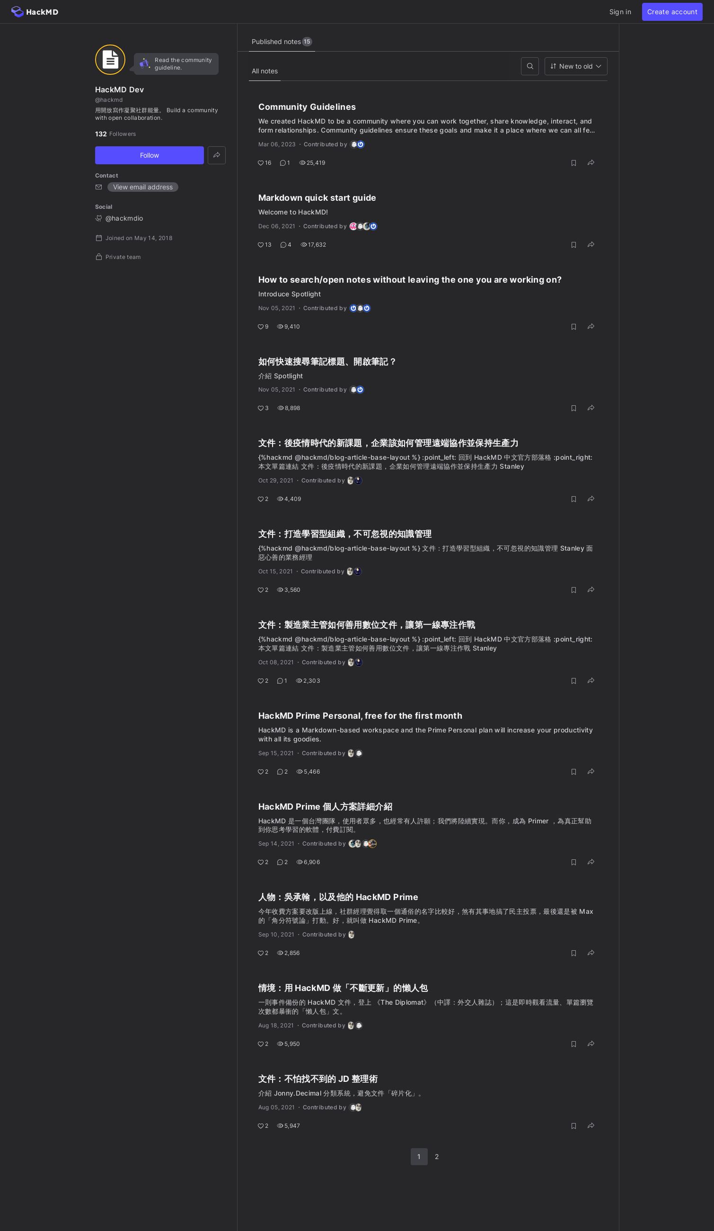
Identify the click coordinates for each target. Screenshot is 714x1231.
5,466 (308, 771)
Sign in (620, 12)
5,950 (288, 1043)
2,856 (288, 952)
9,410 (288, 326)
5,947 (288, 1125)
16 (264, 162)
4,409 (289, 498)
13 (264, 244)
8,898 (288, 407)
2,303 (308, 680)
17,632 (313, 244)
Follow (149, 155)
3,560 (289, 589)
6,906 (308, 861)
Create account (672, 12)
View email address (143, 187)
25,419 (312, 162)
